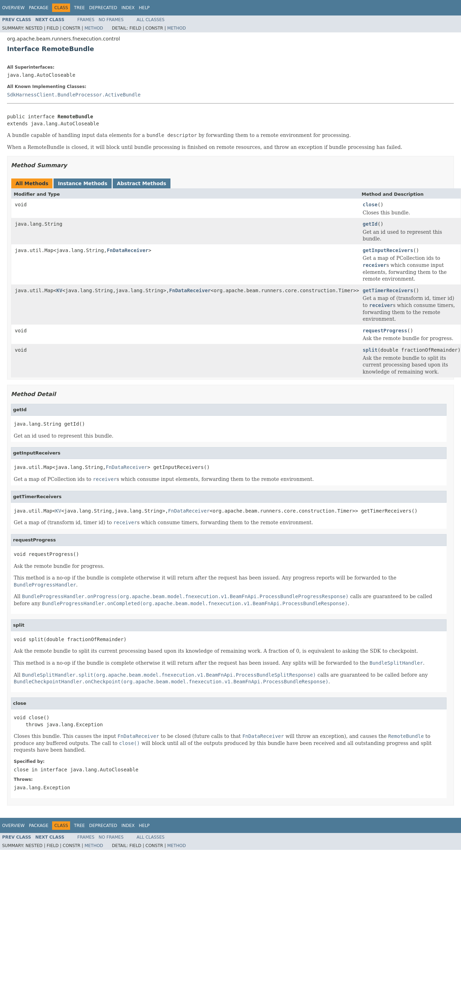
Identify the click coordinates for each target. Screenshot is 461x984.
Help (144, 7)
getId (370, 224)
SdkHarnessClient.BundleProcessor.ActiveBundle (74, 95)
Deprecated (103, 7)
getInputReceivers (388, 250)
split (370, 350)
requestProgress (385, 330)
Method (94, 28)
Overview (13, 7)
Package (38, 7)
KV (59, 290)
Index (128, 7)
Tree (79, 7)
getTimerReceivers (388, 290)
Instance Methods (82, 183)
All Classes (150, 19)
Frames (86, 19)
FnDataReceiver (127, 250)
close (370, 204)
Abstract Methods (141, 183)
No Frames (111, 19)
